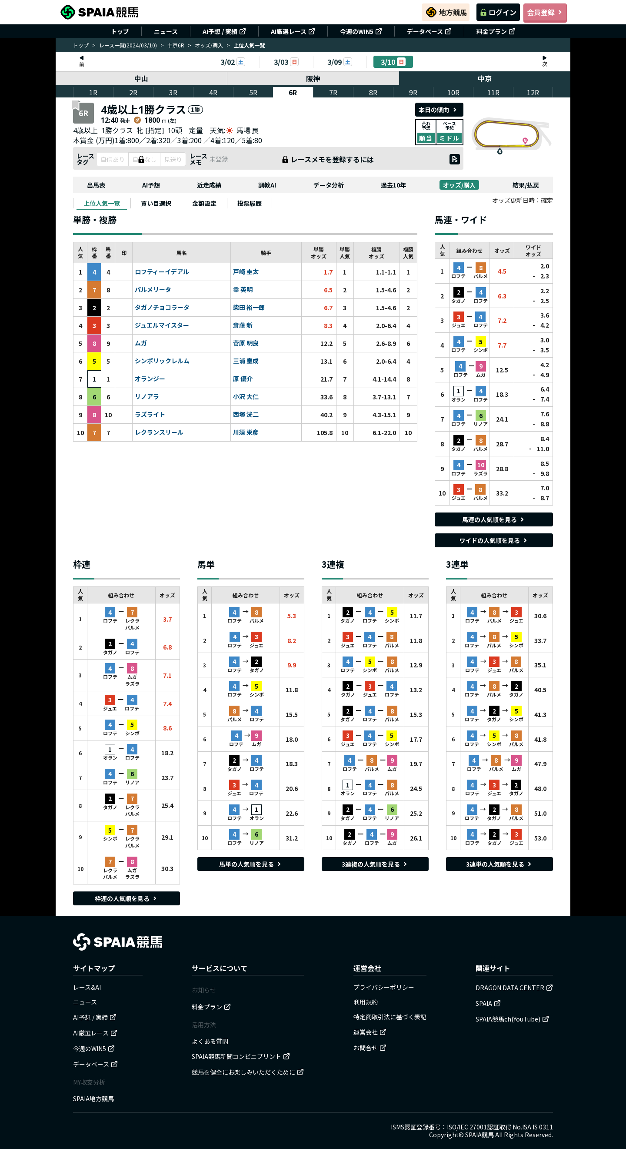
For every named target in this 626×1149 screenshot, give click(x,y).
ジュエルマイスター (162, 325)
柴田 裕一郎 (249, 308)
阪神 (313, 78)
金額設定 (204, 203)
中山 (141, 78)
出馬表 (96, 185)
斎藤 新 (243, 325)
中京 (484, 78)
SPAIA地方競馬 (93, 1098)
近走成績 (209, 185)
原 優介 (243, 379)
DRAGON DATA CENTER (514, 987)
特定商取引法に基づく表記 (389, 1017)
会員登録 (545, 12)
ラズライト (150, 415)
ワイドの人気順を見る (494, 540)
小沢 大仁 (246, 397)
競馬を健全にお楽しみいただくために (248, 1072)
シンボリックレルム (162, 361)
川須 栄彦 (246, 432)
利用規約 (365, 1002)
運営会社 (369, 1031)
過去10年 (393, 185)
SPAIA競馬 (479, 1134)
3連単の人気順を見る (499, 864)
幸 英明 (243, 290)
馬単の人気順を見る (250, 864)
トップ (120, 31)
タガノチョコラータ (162, 308)
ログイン (498, 12)
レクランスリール (159, 432)
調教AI (267, 185)
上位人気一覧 (101, 203)
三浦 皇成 (246, 361)
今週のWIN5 (361, 31)
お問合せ (369, 1047)
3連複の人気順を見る (375, 864)
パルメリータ (153, 290)
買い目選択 (156, 203)
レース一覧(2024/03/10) (128, 45)
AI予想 (151, 185)
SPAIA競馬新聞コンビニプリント (241, 1056)
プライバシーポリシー (383, 987)
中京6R (175, 45)
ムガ (141, 343)
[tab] (101, 203)
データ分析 (328, 185)
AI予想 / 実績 (224, 31)
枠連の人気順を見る (126, 898)
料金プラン (496, 31)
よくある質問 (210, 1041)
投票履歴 (249, 203)
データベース (429, 31)
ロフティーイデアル (162, 272)
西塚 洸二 (246, 415)
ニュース (166, 31)
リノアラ (147, 397)
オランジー (150, 379)
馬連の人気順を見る (494, 519)
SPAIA (488, 1003)
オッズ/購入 (209, 45)
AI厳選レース (293, 31)
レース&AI (87, 987)
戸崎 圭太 (246, 272)
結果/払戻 (526, 185)
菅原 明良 (246, 343)
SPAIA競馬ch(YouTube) (512, 1018)
